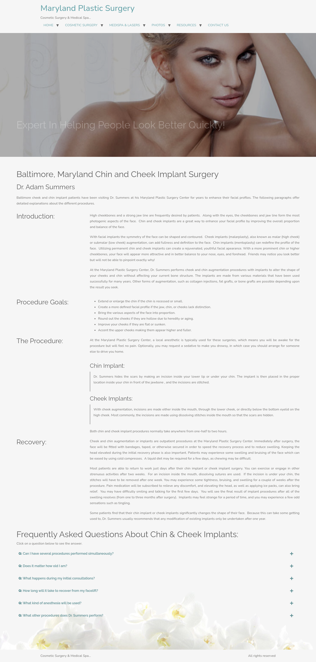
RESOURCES (186, 25)
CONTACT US (218, 25)
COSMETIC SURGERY (81, 25)
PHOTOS (158, 25)
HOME (48, 25)
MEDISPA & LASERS (124, 25)
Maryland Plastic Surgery (87, 8)
